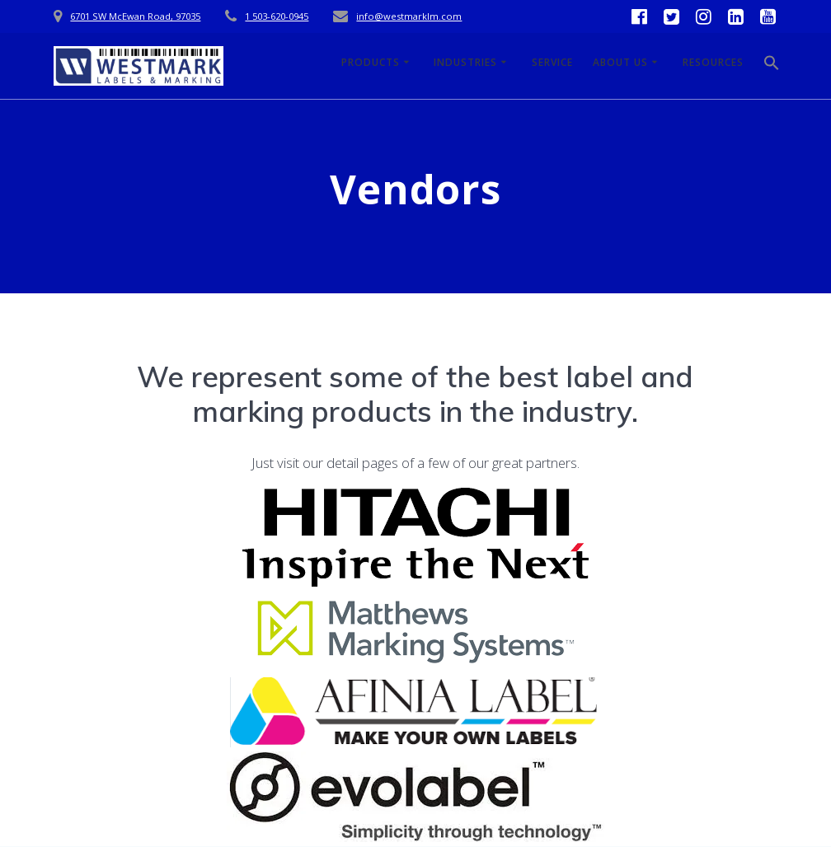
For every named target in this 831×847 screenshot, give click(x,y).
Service (552, 62)
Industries (465, 62)
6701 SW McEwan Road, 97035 (135, 16)
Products (370, 62)
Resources (713, 62)
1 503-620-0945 (276, 16)
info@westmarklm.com (409, 16)
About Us (620, 62)
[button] (771, 65)
